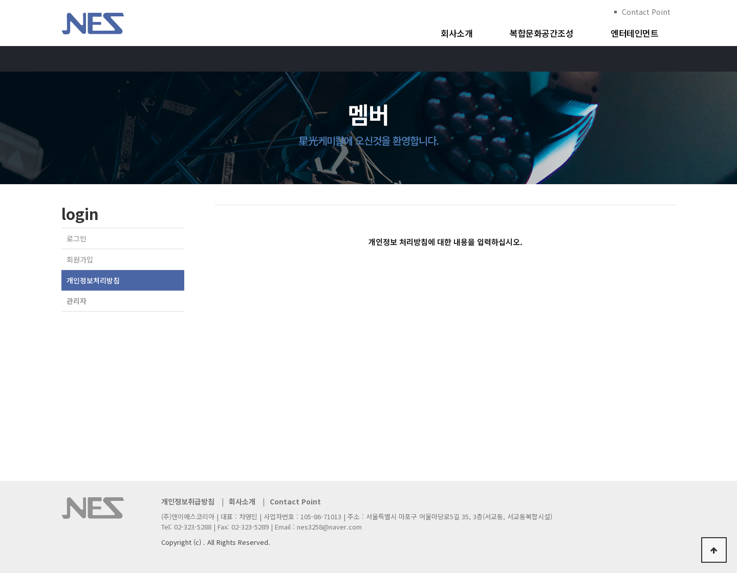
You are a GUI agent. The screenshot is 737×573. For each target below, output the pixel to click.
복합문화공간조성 (541, 33)
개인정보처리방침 (93, 280)
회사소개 (456, 33)
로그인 (76, 238)
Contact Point (646, 12)
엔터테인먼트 (634, 33)
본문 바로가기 (0, 0)
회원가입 (80, 259)
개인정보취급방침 (187, 501)
